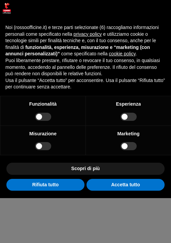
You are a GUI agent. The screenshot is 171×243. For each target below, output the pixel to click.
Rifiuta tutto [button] (45, 184)
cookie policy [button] (122, 53)
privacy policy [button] (87, 34)
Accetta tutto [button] (125, 184)
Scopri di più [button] (85, 168)
